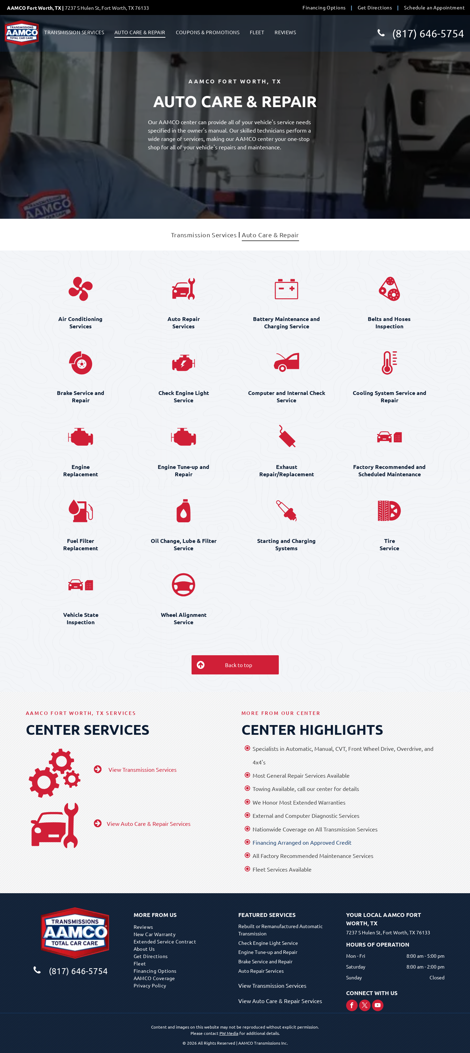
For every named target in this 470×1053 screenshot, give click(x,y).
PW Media (228, 1033)
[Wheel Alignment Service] (184, 585)
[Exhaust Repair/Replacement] (287, 437)
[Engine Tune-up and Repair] (184, 437)
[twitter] (365, 1006)
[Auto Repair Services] (184, 289)
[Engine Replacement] (81, 437)
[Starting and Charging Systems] (287, 511)
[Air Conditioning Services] (81, 289)
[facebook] (352, 1006)
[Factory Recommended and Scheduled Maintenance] (390, 437)
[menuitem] (324, 7)
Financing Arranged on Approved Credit (302, 842)
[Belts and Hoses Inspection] (390, 289)
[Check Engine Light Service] (184, 363)
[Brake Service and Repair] (81, 363)
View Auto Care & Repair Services (280, 1000)
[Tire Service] (390, 511)
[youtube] (377, 1006)
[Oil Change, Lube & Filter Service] (184, 511)
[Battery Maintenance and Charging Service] (287, 289)
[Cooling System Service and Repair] (390, 363)
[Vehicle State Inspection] (81, 585)
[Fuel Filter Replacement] (81, 511)
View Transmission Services (272, 985)
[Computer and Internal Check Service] (287, 363)
